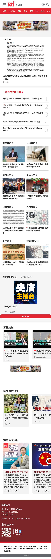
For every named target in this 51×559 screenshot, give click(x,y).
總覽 (4, 11)
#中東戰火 (15, 11)
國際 (41, 11)
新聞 (9, 39)
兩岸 (25, 11)
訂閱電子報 (19, 519)
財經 (33, 11)
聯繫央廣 (6, 505)
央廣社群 (27, 519)
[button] (4, 5)
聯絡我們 (4, 519)
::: (3, 39)
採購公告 (11, 519)
